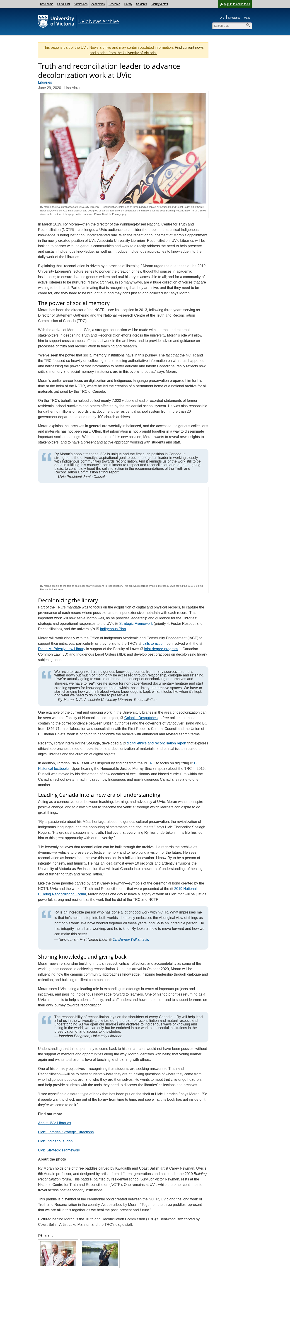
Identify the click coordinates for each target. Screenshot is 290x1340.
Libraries (45, 82)
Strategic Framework (136, 623)
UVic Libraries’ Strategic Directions (66, 1132)
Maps (247, 17)
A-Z (222, 17)
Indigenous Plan (113, 629)
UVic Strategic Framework (59, 1150)
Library (128, 4)
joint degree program (161, 649)
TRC (151, 763)
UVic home (46, 4)
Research (114, 4)
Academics (98, 4)
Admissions (80, 4)
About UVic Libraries (54, 1123)
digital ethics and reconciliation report (156, 743)
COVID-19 (63, 4)
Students (141, 4)
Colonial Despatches (141, 718)
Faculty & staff (159, 4)
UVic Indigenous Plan (55, 1141)
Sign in (237, 4)
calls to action (153, 643)
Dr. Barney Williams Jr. (131, 939)
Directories (234, 17)
